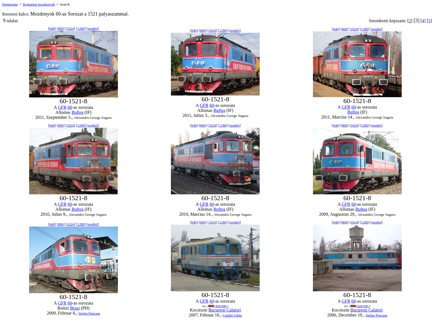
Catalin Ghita (232, 315)
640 (52, 28)
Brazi (75, 308)
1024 (70, 28)
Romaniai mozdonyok (39, 4)
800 (61, 28)
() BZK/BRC (217, 306)
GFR (62, 107)
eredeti (92, 28)
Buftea (78, 112)
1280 (80, 28)
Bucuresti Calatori (224, 310)
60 (70, 107)
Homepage (10, 4)
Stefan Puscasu (89, 313)
